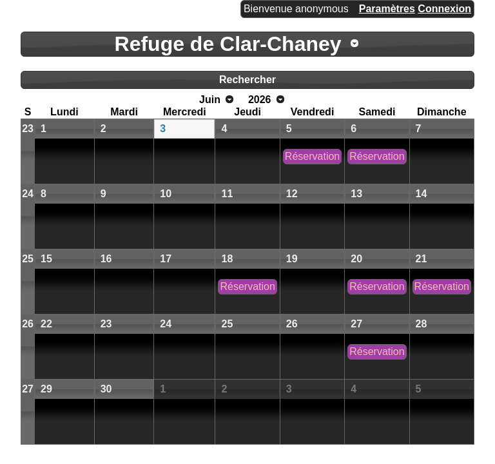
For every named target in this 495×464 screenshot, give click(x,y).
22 (46, 323)
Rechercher (247, 79)
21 (421, 258)
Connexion (444, 8)
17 (165, 258)
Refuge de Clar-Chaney (228, 43)
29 (46, 388)
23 (28, 128)
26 (28, 323)
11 (227, 193)
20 (356, 258)
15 (46, 258)
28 (421, 323)
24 (28, 193)
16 (106, 258)
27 (356, 323)
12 (292, 193)
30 (106, 388)
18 (227, 258)
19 (292, 258)
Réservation (312, 156)
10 (165, 193)
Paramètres (387, 8)
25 (28, 258)
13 (356, 193)
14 (421, 193)
